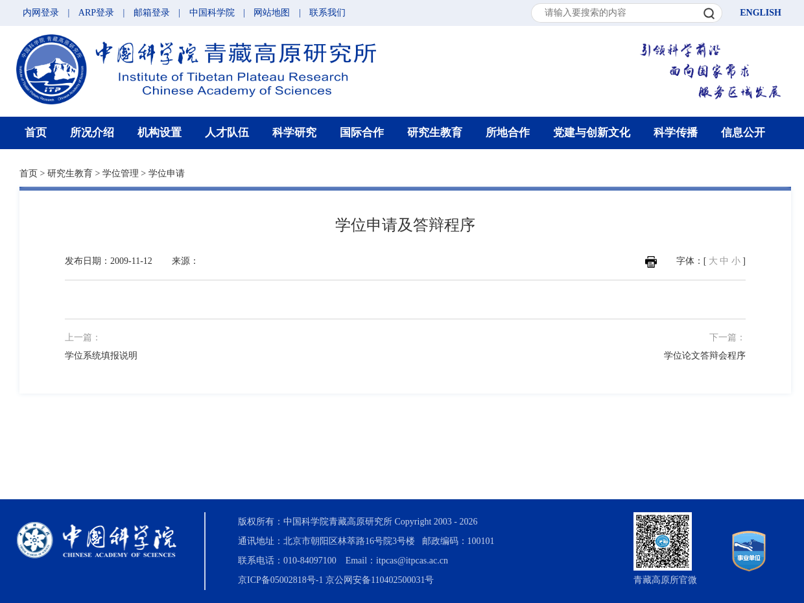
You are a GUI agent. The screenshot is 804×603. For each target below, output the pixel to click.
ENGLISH (760, 13)
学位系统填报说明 (101, 356)
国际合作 (362, 132)
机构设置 (159, 132)
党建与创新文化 (591, 132)
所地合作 (508, 132)
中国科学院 (212, 13)
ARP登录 (96, 13)
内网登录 (41, 13)
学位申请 (166, 173)
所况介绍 (92, 132)
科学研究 (294, 132)
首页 (36, 132)
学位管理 (120, 173)
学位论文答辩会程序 (705, 356)
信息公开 (743, 132)
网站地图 (272, 13)
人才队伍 (227, 132)
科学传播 (676, 132)
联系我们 (327, 13)
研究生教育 (434, 132)
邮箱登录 (152, 13)
